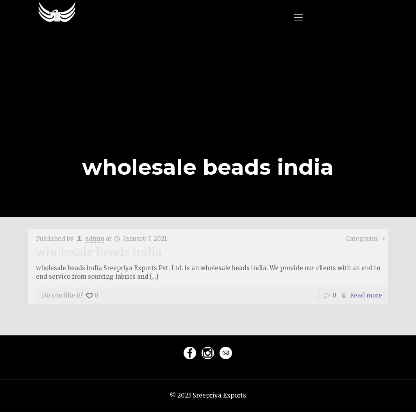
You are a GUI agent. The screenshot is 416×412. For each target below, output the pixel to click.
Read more (366, 295)
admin (94, 238)
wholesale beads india (99, 252)
